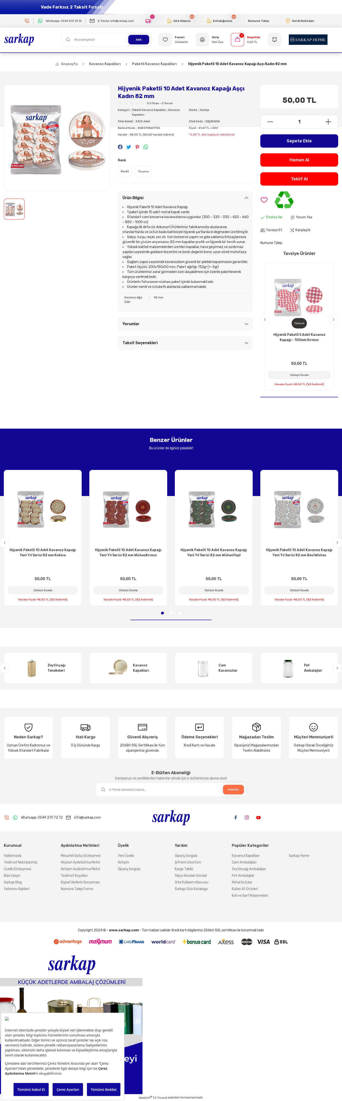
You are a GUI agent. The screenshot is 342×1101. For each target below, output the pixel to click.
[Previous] (265, 319)
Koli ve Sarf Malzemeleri (250, 896)
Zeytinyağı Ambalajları (249, 869)
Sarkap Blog (13, 882)
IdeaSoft (145, 1097)
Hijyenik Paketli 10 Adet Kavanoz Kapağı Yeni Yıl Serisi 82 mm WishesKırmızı (128, 552)
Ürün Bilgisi (133, 198)
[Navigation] (274, 39)
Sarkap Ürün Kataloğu (191, 889)
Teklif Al (299, 179)
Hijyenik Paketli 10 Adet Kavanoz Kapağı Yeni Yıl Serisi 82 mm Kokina (43, 552)
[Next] (333, 319)
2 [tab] (171, 613)
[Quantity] (299, 122)
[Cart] (245, 39)
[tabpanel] (43, 538)
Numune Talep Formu (77, 889)
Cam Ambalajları (244, 862)
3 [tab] (179, 613)
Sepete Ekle (299, 141)
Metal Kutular (242, 882)
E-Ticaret (161, 1097)
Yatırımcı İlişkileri (16, 889)
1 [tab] (162, 613)
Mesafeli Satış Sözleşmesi (81, 856)
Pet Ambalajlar (243, 876)
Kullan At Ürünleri (245, 889)
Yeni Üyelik (126, 856)
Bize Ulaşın (12, 876)
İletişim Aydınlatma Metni (80, 869)
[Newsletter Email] (171, 789)
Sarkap (204, 110)
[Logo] (19, 39)
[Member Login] (209, 39)
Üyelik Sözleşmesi (17, 869)
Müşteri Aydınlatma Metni (80, 862)
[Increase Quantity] (331, 122)
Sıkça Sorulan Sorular (191, 876)
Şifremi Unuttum (188, 862)
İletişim (123, 862)
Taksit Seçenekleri (140, 343)
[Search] (106, 39)
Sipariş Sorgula (129, 869)
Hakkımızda (12, 856)
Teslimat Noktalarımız (21, 862)
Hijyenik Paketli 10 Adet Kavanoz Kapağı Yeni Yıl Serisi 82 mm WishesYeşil (213, 552)
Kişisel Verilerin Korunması (80, 882)
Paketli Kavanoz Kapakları (149, 110)
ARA (139, 39)
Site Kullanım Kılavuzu (191, 882)
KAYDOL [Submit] (233, 789)
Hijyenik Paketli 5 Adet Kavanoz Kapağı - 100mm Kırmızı (299, 337)
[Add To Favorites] (264, 200)
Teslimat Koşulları (74, 876)
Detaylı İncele (299, 375)
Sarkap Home (299, 856)
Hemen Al (299, 160)
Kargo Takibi (184, 869)
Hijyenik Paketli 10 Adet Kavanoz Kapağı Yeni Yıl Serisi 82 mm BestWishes (299, 552)
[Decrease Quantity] (267, 122)
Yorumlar (131, 324)
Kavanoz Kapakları (246, 856)
